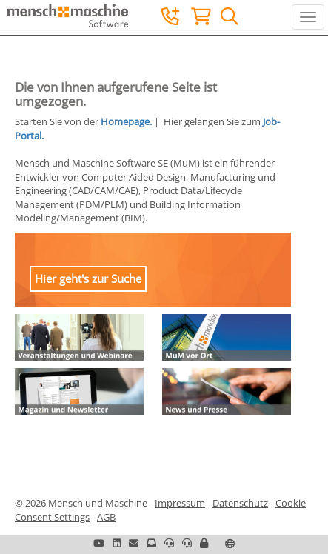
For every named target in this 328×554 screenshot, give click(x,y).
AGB (106, 517)
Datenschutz (240, 503)
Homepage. (126, 121)
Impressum (180, 503)
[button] (204, 543)
